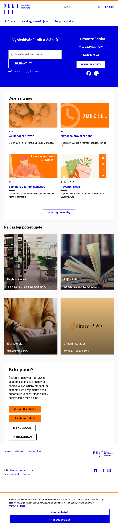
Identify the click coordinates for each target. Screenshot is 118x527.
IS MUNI (8, 451)
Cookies (26, 474)
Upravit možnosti (19, 508)
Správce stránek (11, 474)
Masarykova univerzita (22, 470)
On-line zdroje (34, 451)
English (109, 6)
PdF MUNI (20, 451)
